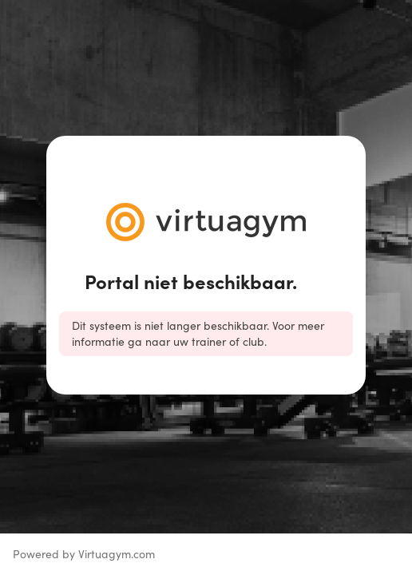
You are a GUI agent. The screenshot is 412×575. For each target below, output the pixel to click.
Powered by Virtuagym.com (84, 553)
